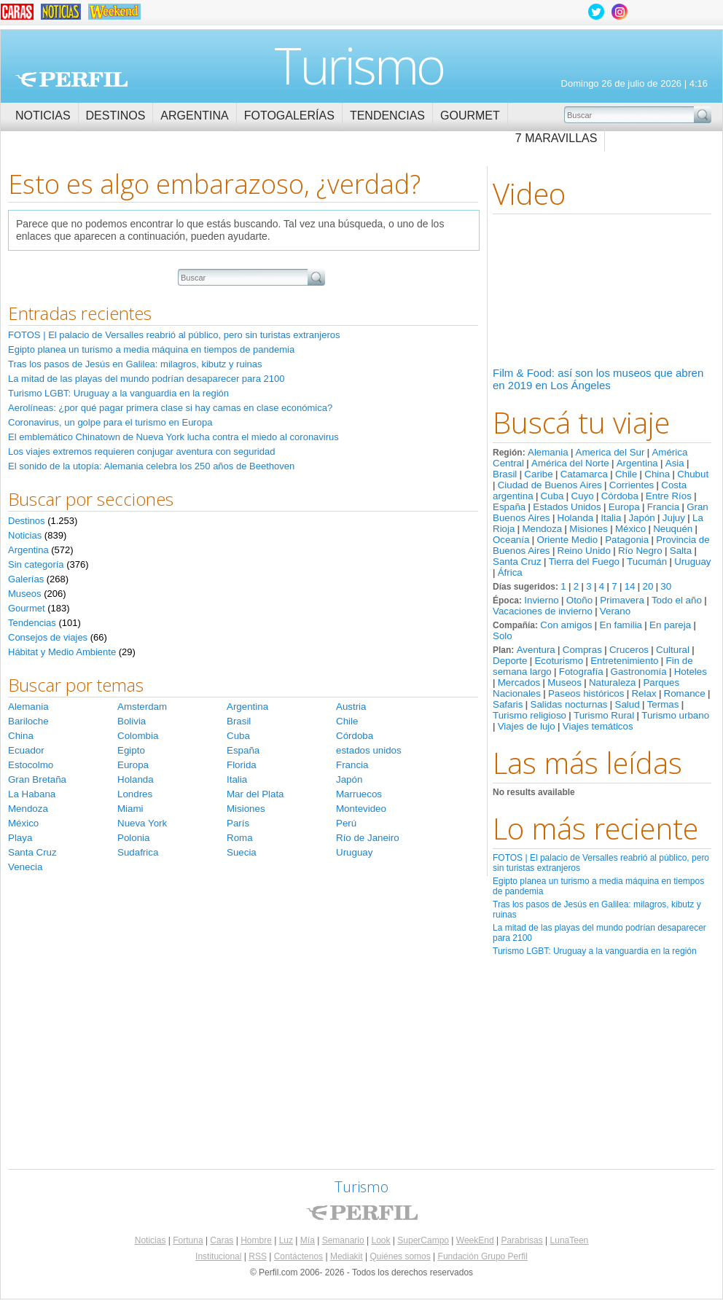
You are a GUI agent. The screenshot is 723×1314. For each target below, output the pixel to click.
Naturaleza (612, 682)
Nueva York (142, 823)
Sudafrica (137, 852)
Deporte (510, 660)
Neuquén (672, 528)
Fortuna (188, 1240)
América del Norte (570, 463)
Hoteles (690, 671)
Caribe (538, 474)
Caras (221, 1240)
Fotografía (581, 671)
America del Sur (610, 452)
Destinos (116, 115)
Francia (663, 506)
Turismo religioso (529, 715)
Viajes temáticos (598, 726)
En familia (621, 624)
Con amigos (566, 624)
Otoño (579, 600)
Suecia (242, 852)
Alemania (548, 452)
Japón (641, 517)
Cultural (672, 649)
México (630, 528)
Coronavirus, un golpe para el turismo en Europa (110, 422)
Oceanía (511, 539)
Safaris (508, 704)
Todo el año (677, 600)
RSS (258, 1256)
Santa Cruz (517, 561)
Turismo (359, 65)
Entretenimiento (624, 660)
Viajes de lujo (526, 726)
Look (380, 1240)
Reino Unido (584, 550)
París (238, 823)
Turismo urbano (675, 715)
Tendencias (387, 115)
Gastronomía (639, 671)
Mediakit (346, 1256)
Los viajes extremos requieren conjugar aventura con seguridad (141, 451)
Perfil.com (71, 79)
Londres (134, 794)
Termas (663, 704)
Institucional (218, 1256)
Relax (643, 693)
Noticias (43, 115)
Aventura (536, 649)
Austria (351, 706)
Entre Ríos (669, 495)
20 (647, 586)
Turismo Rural (604, 715)
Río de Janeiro (367, 837)
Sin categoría (36, 564)
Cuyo (582, 495)
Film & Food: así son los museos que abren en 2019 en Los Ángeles (598, 379)
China (657, 474)
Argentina (194, 115)
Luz (286, 1240)
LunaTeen (569, 1240)
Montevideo (361, 808)
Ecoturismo (558, 660)
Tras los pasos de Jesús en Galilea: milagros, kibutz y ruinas (135, 364)
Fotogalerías (289, 115)
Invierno (541, 600)
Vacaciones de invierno (543, 611)
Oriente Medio (567, 539)
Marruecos (359, 794)
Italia (611, 517)
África (510, 572)
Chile (626, 474)
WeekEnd (475, 1240)
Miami (130, 808)
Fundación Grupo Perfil (483, 1256)
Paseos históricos (586, 693)
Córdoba (619, 495)
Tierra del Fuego (584, 561)
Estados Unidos (567, 506)
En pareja (670, 624)
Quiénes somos (400, 1256)
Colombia (137, 735)
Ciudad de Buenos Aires (550, 485)
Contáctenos (298, 1256)
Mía (307, 1240)
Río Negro (640, 550)
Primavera (622, 600)
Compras (582, 649)
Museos (564, 682)
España (509, 506)
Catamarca (584, 474)
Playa (20, 837)
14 (630, 586)
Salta (681, 550)
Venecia (25, 866)
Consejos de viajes (47, 637)
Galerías (26, 579)
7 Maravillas (556, 138)
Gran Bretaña (37, 779)
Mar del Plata (255, 794)
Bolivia (131, 721)
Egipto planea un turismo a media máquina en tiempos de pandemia (151, 349)
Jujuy (674, 517)
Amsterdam (142, 706)
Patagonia (627, 539)
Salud (627, 704)
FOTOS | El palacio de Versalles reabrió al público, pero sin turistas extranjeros (174, 334)
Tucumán (647, 561)
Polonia (133, 837)
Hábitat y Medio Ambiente (62, 651)
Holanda (576, 517)
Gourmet (470, 115)
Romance (685, 693)
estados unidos (369, 750)
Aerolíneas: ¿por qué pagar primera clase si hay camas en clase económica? (170, 407)
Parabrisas (521, 1240)
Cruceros (629, 649)
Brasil (505, 474)
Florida (242, 764)
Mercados (519, 682)
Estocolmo (30, 764)
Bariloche (28, 721)
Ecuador (26, 750)
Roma (240, 837)
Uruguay (692, 561)
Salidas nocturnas (569, 704)
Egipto (131, 750)
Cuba (552, 495)
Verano (615, 611)
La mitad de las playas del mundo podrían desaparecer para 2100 (146, 378)
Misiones (588, 528)
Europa (624, 506)
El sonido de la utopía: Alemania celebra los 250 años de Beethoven (151, 466)
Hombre (256, 1240)
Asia (674, 463)
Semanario (343, 1240)
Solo (502, 635)
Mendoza (542, 528)
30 (665, 586)
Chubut (692, 474)
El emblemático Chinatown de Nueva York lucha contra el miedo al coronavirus (173, 436)
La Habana (31, 794)
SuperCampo (423, 1240)
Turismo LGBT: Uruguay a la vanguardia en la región (595, 951)
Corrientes (631, 485)
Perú (346, 823)
